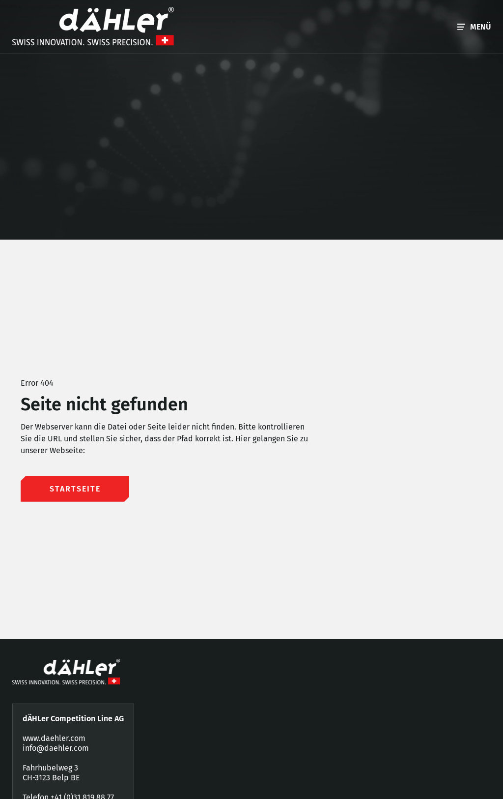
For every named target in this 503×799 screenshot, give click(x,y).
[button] (474, 26)
